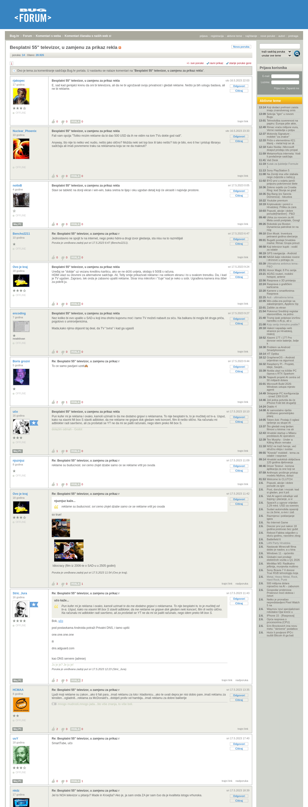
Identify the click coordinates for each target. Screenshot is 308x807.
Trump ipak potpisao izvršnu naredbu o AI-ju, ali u (283, 319)
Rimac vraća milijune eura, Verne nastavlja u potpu (282, 129)
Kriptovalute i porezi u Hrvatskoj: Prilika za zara (281, 206)
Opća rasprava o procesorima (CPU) (278, 621)
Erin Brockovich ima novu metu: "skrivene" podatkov (282, 627)
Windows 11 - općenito (280, 553)
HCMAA (18, 690)
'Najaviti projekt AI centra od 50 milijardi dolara (283, 379)
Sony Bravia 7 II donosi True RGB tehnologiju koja (282, 572)
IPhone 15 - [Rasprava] (280, 615)
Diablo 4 (272, 406)
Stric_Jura (20, 593)
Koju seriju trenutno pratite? (283, 324)
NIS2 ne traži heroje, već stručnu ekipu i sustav (281, 448)
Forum (27, 36)
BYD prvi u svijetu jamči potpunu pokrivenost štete (282, 182)
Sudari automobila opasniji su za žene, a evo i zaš (282, 511)
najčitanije (251, 35)
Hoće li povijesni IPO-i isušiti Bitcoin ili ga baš (280, 634)
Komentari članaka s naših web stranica (92, 36)
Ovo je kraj (21, 267)
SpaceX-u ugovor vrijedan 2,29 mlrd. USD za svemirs (283, 504)
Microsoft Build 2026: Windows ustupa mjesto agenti (281, 386)
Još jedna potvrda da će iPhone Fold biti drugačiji (281, 401)
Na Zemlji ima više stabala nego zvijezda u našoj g (282, 175)
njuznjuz (19, 460)
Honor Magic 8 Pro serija (281, 270)
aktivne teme (234, 35)
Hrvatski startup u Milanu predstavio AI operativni (281, 434)
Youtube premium (277, 200)
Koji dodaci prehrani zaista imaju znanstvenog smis (282, 109)
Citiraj (239, 90)
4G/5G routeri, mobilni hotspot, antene (280, 275)
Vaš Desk (272, 160)
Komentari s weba (48, 36)
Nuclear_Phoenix (25, 131)
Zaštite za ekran (276, 307)
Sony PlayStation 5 (278, 170)
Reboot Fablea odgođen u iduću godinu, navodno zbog (283, 534)
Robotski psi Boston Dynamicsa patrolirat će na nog (282, 226)
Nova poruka (241, 46)
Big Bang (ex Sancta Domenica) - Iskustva (279, 195)
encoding (20, 313)
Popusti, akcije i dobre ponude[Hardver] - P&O (281, 212)
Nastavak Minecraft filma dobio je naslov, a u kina (281, 548)
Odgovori (239, 86)
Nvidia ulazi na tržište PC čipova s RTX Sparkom (282, 372)
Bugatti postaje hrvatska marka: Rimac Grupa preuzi (283, 241)
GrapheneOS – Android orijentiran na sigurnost (281, 359)
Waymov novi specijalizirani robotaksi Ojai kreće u (283, 610)
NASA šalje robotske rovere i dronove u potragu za (283, 258)
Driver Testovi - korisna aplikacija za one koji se (281, 467)
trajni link (243, 121)
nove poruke (267, 35)
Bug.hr (14, 36)
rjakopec (19, 80)
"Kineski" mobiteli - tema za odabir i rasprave (283, 454)
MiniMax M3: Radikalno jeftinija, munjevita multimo (282, 565)
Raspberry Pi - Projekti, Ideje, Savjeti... (280, 365)
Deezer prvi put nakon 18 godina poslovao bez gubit (282, 528)
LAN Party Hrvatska (278, 543)
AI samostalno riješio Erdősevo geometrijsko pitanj (280, 413)
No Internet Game (277, 522)
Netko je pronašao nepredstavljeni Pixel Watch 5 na (283, 602)
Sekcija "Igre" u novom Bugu (280, 115)
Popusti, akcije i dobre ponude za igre (280, 484)
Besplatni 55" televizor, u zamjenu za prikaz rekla (169, 70)
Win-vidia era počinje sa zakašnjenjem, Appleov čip (282, 302)
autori (281, 35)
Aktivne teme (270, 101)
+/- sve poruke (195, 63)
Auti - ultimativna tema (280, 297)
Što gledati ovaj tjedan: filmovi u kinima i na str (280, 428)
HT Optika (273, 353)
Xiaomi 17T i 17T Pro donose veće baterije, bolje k (283, 340)
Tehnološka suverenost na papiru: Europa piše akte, (282, 122)
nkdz (16, 790)
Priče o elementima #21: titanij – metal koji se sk (281, 142)
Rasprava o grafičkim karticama (279, 285)
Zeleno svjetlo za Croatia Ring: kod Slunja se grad (281, 189)
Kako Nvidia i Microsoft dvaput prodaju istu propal (282, 148)
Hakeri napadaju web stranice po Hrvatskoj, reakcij (280, 331)
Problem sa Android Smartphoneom (278, 349)
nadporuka (242, 583)
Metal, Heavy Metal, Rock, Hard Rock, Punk (282, 578)
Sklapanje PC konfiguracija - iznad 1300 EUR (283, 395)
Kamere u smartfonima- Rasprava (281, 292)
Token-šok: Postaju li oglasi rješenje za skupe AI (283, 421)
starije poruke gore (240, 63)
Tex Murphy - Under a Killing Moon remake (280, 441)
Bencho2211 (22, 233)
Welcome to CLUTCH (280, 479)
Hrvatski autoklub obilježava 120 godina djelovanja (283, 461)
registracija (217, 35)
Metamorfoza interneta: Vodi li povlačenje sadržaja (283, 155)
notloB (18, 185)
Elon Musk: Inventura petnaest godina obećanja (282, 235)
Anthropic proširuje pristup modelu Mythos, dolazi (282, 474)
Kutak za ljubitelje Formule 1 (282, 165)
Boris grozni (22, 361)
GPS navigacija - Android (282, 253)
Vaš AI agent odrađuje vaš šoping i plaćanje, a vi (282, 497)
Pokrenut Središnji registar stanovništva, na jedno (282, 313)
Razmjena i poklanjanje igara (281, 517)
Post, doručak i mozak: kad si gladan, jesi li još (283, 491)
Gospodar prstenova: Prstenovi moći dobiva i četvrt (280, 592)
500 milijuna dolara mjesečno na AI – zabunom (283, 585)
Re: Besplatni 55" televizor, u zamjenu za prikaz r (86, 233)
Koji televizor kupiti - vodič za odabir (282, 248)
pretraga (293, 35)
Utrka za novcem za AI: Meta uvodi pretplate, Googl (283, 219)
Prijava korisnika (273, 68)
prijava (203, 35)
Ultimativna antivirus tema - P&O (283, 265)
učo (16, 411)
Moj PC (17, 224)
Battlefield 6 (274, 539)
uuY (16, 738)
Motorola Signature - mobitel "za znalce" (279, 135)
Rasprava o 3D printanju (281, 280)
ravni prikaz (216, 63)
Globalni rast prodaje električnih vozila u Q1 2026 (283, 558)
